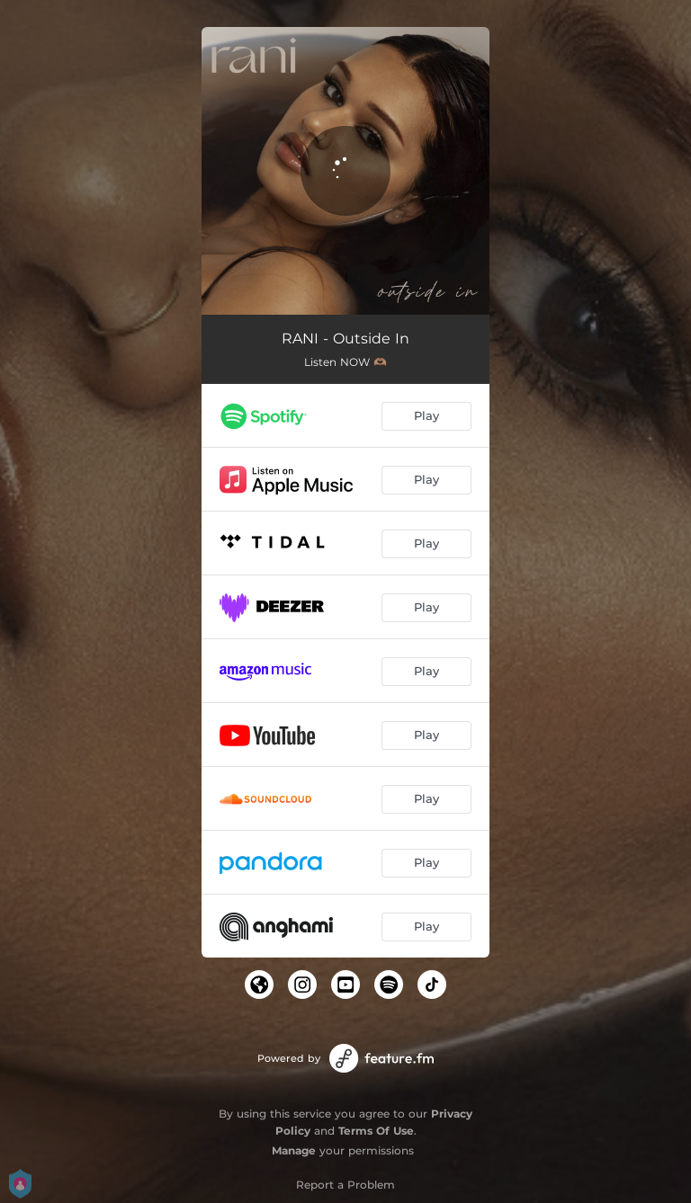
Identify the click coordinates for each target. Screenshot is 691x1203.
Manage (294, 1150)
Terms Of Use (376, 1130)
